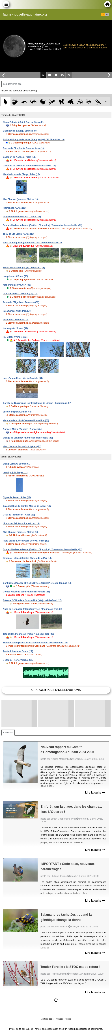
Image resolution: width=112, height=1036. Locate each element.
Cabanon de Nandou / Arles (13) (19, 157)
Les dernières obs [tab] (12, 84)
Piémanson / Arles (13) (14, 208)
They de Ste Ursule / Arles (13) (18, 234)
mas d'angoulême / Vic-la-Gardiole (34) (23, 378)
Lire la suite (95, 792)
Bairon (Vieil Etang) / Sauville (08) (20, 131)
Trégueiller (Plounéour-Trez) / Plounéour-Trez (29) (28, 634)
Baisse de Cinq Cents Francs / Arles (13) (23, 148)
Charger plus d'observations (56, 689)
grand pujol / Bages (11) (15, 472)
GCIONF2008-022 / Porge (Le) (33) (20, 293)
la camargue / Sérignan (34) (17, 311)
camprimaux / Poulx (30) (15, 276)
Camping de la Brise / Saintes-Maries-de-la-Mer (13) (29, 165)
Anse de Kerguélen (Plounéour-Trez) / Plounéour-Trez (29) (32, 242)
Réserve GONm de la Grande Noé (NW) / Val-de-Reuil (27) (32, 600)
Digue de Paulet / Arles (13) (17, 497)
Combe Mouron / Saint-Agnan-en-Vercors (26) (26, 591)
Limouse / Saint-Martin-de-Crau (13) (21, 523)
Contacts (59, 1019)
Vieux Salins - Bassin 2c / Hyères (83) (22, 446)
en (107, 14)
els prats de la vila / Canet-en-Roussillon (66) (26, 420)
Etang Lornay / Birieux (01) (16, 464)
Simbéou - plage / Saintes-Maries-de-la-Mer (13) (27, 558)
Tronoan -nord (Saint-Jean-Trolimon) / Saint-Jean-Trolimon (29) (35, 642)
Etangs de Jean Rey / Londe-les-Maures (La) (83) (28, 438)
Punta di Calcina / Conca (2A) (18, 651)
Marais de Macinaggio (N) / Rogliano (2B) (24, 267)
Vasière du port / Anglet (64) (17, 411)
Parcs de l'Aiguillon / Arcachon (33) (21, 302)
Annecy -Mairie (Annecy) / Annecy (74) (22, 429)
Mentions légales (47, 1019)
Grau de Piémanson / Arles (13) (19, 514)
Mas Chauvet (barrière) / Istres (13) (20, 199)
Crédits (68, 1019)
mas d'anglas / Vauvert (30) (17, 285)
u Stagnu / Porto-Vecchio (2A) (18, 660)
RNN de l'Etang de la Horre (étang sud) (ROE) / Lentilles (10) (33, 139)
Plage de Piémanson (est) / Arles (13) (22, 216)
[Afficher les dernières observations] (18, 90)
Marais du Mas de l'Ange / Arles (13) (21, 174)
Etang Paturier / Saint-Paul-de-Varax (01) (23, 122)
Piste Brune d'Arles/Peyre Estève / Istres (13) (26, 541)
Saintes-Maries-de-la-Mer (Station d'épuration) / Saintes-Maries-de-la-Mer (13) (42, 225)
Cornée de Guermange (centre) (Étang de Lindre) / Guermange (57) (37, 403)
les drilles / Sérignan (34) (15, 319)
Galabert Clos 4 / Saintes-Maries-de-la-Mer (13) (27, 506)
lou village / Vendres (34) (15, 337)
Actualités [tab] (8, 732)
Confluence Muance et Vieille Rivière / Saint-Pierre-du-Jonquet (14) (37, 583)
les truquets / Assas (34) (15, 328)
